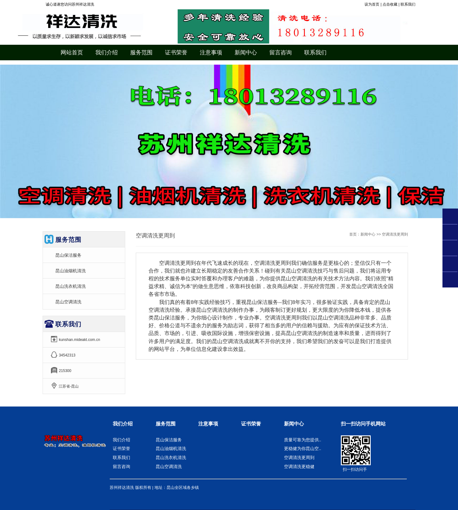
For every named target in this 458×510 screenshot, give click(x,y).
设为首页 (371, 4)
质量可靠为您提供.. (302, 439)
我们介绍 (123, 423)
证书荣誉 (121, 448)
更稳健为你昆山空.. (302, 448)
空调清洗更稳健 (299, 466)
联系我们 (408, 4)
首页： (354, 234)
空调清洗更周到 (299, 457)
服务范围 (166, 423)
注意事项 (208, 423)
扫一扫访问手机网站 (363, 423)
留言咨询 (121, 466)
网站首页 (72, 52)
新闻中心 (367, 234)
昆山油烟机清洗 (70, 270)
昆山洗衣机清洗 (70, 286)
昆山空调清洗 (68, 301)
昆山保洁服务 (68, 255)
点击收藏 (389, 4)
